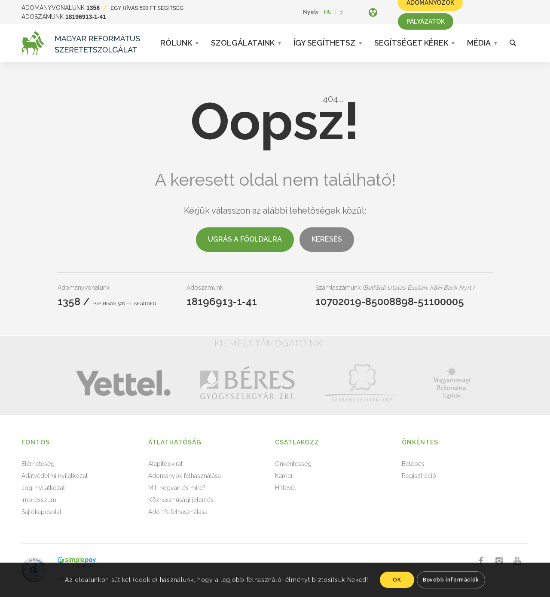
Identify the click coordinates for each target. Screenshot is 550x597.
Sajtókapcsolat (41, 511)
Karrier (284, 475)
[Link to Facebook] (480, 560)
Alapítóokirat (165, 463)
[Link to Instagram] (498, 560)
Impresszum (38, 499)
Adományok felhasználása (184, 475)
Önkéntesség (293, 463)
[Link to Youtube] (516, 560)
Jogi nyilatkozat (43, 487)
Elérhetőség (38, 463)
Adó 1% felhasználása (178, 511)
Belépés (413, 463)
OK (397, 580)
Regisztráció (419, 475)
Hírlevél (285, 487)
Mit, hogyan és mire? (177, 487)
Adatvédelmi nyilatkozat (54, 475)
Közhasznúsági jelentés (181, 499)
